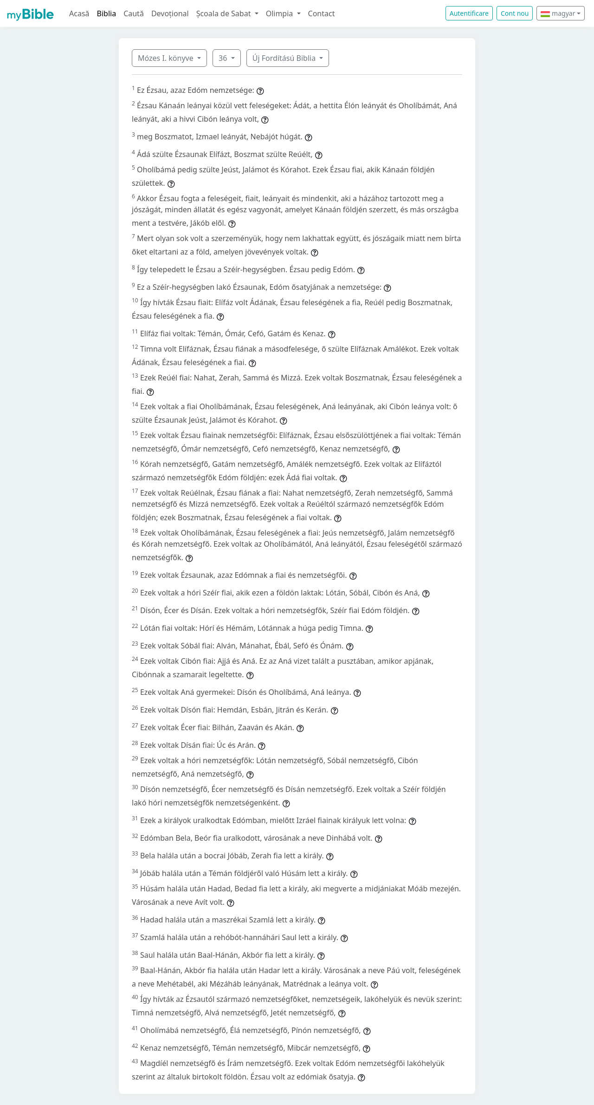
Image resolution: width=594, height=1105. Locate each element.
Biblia (106, 13)
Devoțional (170, 13)
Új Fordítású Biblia (284, 58)
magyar (558, 13)
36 (224, 58)
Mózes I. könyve (166, 58)
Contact (321, 13)
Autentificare (469, 13)
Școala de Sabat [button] (224, 13)
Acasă (79, 13)
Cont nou (515, 13)
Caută (133, 13)
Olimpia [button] (280, 13)
